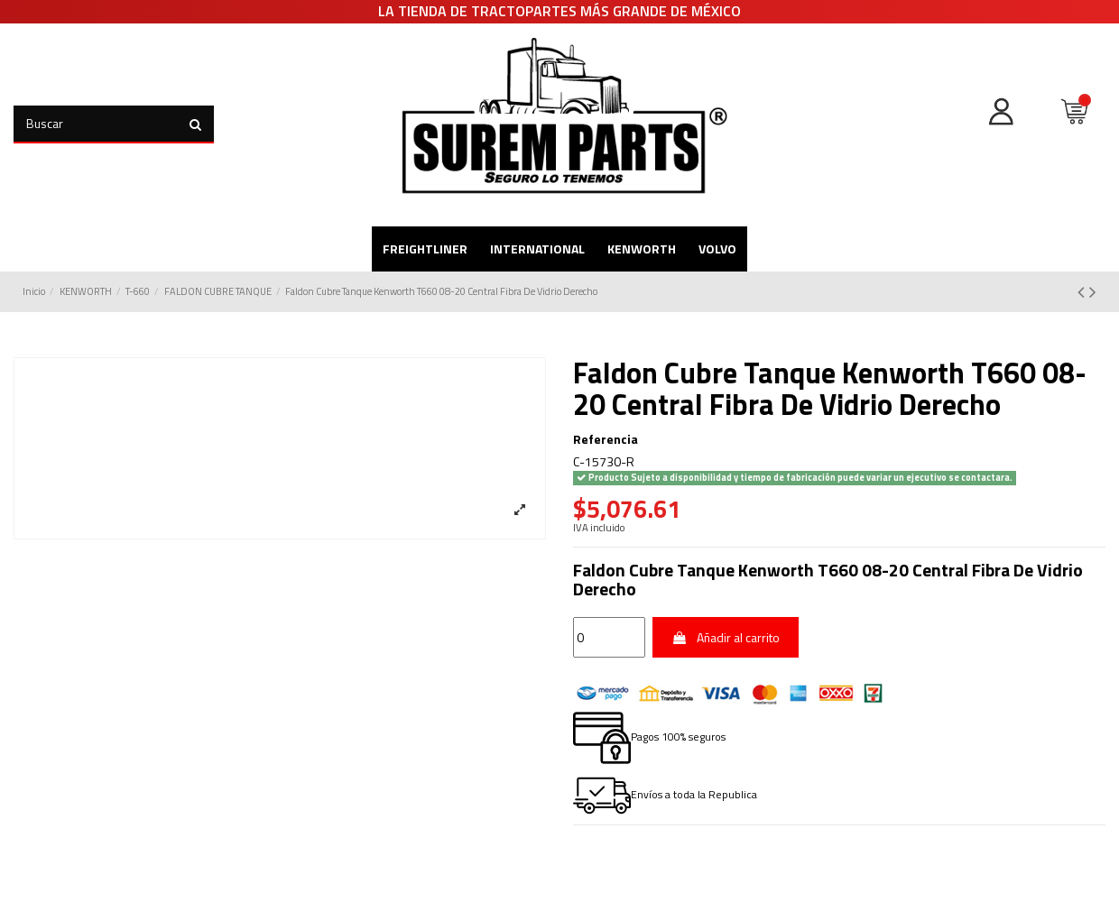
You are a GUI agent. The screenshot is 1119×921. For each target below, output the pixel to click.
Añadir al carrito (726, 637)
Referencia (605, 439)
